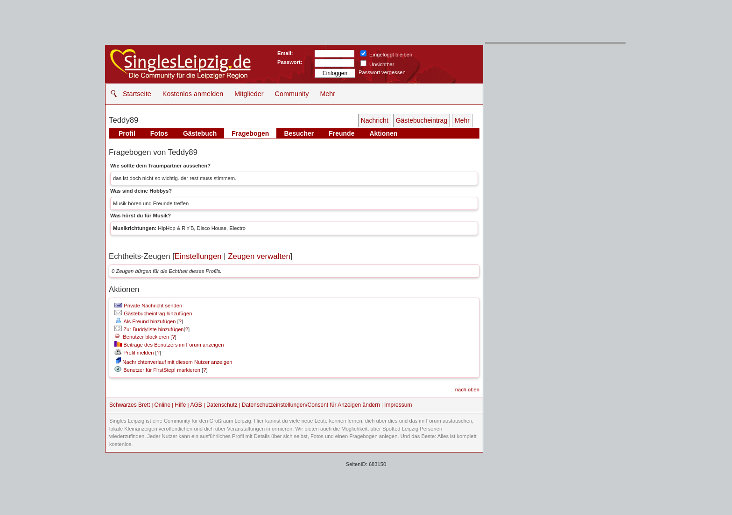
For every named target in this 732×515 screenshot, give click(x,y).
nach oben (467, 389)
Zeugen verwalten (259, 256)
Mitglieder (248, 93)
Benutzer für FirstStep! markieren (161, 370)
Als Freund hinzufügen (145, 321)
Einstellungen (198, 256)
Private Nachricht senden (148, 305)
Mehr (327, 93)
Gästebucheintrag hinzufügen (153, 313)
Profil (127, 133)
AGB (196, 405)
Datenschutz (222, 405)
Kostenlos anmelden (192, 93)
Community (292, 93)
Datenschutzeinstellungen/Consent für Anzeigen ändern (311, 405)
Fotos (159, 133)
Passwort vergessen (382, 72)
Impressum (398, 405)
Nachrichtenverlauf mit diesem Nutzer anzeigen (174, 362)
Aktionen (383, 133)
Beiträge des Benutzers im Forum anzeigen (169, 345)
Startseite (137, 93)
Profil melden (134, 352)
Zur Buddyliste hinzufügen (148, 329)
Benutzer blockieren (141, 337)
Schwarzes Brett (129, 405)
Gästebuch (200, 133)
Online (163, 405)
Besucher (299, 133)
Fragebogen (250, 133)
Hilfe (180, 405)
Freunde (341, 133)
